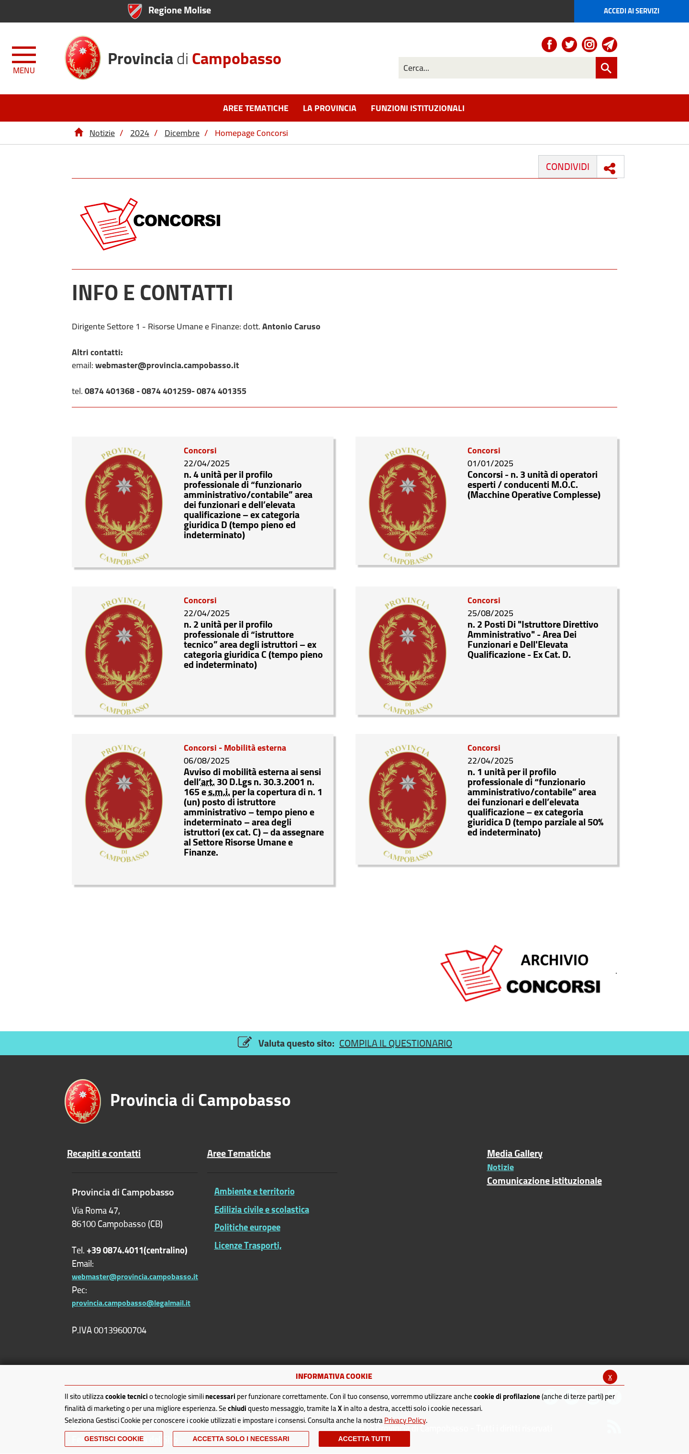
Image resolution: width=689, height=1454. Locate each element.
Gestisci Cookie (114, 1439)
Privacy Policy (405, 1420)
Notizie (102, 133)
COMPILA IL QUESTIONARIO (395, 1043)
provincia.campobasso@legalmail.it (131, 1302)
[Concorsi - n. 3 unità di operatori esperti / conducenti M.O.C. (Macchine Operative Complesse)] (408, 499)
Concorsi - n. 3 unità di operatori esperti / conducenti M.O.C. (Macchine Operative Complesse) (533, 484)
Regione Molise (179, 10)
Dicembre (182, 133)
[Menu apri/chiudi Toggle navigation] (25, 58)
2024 (139, 133)
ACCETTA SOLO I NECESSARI (240, 1439)
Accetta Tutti (364, 1439)
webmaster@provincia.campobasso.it (135, 1276)
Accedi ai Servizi (631, 11)
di (194, 55)
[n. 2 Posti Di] (408, 649)
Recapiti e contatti (104, 1153)
